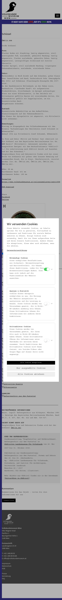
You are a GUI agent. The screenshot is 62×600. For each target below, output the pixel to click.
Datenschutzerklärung (17, 250)
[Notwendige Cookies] (47, 269)
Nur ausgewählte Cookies (31, 368)
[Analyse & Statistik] (47, 303)
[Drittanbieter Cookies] (47, 340)
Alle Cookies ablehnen (31, 374)
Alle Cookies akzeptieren (31, 362)
